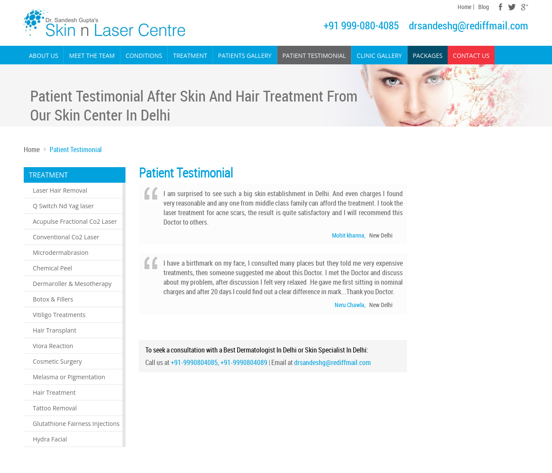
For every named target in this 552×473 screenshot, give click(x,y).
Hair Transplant (54, 330)
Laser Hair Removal (60, 190)
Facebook (500, 6)
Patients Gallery (245, 55)
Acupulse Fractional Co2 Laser (75, 221)
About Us (43, 55)
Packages (427, 55)
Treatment (190, 55)
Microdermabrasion (60, 252)
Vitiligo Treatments (59, 315)
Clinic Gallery (379, 55)
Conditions (143, 55)
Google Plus (524, 6)
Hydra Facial (50, 439)
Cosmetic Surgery (57, 361)
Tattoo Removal (55, 408)
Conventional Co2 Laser (66, 237)
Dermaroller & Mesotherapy (72, 283)
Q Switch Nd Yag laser (63, 206)
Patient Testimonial (314, 55)
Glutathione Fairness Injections (76, 423)
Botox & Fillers (53, 299)
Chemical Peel (52, 268)
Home (464, 7)
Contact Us (471, 55)
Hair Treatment (54, 392)
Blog (483, 7)
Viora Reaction (53, 346)
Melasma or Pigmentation (69, 377)
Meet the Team (92, 55)
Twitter (512, 6)
